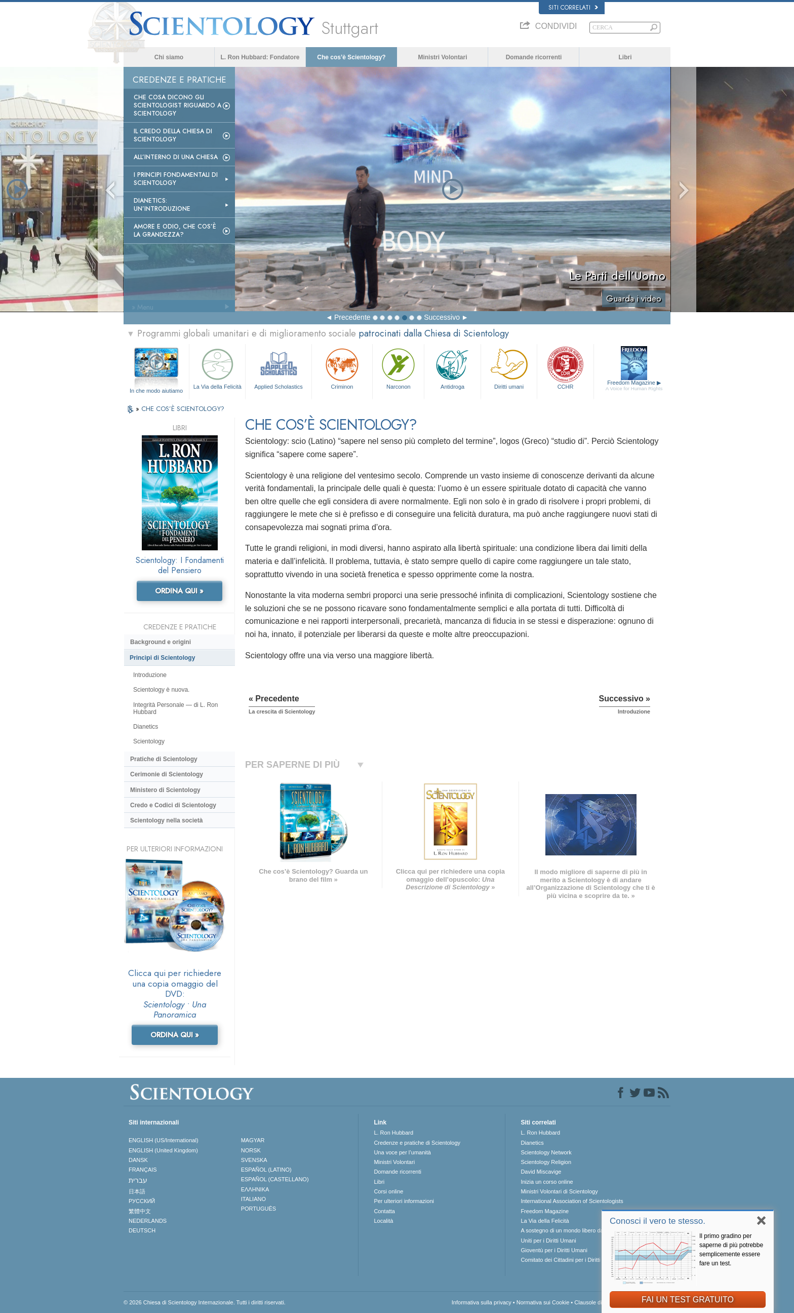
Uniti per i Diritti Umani (548, 1240)
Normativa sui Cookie (543, 1302)
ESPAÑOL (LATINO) (266, 1170)
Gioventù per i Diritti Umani (554, 1250)
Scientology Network (546, 1152)
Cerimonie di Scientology (166, 774)
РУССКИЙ (142, 1201)
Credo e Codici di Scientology (173, 805)
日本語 (137, 1191)
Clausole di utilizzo (597, 1302)
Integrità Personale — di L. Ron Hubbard (175, 708)
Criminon (342, 368)
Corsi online (388, 1191)
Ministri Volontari (442, 57)
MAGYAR (253, 1140)
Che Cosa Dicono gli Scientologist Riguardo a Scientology (177, 105)
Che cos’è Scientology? (351, 57)
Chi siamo (168, 57)
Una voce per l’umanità (402, 1152)
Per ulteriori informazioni (404, 1201)
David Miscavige (541, 1172)
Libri (625, 57)
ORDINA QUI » (179, 591)
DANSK (138, 1160)
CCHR (565, 368)
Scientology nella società (166, 820)
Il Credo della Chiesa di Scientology (173, 135)
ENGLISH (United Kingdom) (163, 1150)
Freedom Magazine (634, 386)
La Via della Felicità (217, 368)
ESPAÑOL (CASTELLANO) (275, 1179)
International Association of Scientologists (572, 1201)
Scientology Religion (546, 1162)
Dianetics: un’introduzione (162, 204)
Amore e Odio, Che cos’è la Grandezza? (175, 230)
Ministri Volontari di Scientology (559, 1191)
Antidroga (452, 368)
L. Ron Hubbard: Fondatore (260, 57)
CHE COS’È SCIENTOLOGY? (182, 409)
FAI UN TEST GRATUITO (688, 1299)
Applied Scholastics (278, 368)
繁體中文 (140, 1211)
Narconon (398, 368)
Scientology (149, 741)
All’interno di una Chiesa (176, 157)
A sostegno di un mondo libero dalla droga (572, 1230)
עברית (138, 1180)
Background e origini (160, 642)
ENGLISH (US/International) (163, 1140)
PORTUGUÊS (258, 1209)
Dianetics (145, 726)
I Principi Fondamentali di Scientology (176, 178)
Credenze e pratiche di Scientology (417, 1143)
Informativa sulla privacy (481, 1302)
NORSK (251, 1150)
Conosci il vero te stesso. (657, 1221)
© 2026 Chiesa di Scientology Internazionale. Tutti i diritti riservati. (205, 1302)
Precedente (352, 317)
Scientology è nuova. (161, 689)
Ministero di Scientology (165, 790)
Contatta (384, 1211)
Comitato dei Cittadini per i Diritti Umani (569, 1260)
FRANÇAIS (143, 1170)
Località (383, 1221)
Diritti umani (509, 368)
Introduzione (150, 675)
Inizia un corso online (547, 1182)
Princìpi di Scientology (162, 657)
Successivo (442, 317)
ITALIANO (253, 1199)
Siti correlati (573, 7)
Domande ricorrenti (534, 57)
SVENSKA (254, 1160)
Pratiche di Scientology (163, 759)
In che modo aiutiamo (156, 391)
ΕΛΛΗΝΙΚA (255, 1189)
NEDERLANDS (148, 1221)
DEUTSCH (142, 1230)
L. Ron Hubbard (393, 1133)
